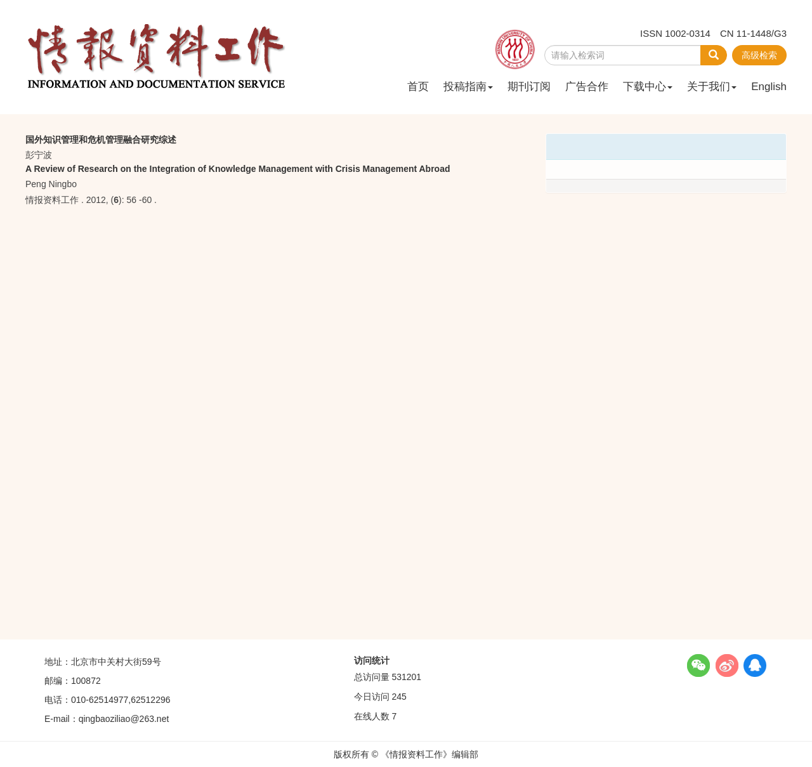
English (769, 87)
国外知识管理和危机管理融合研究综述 (100, 139)
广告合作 (586, 87)
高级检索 (759, 55)
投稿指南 (468, 87)
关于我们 (712, 87)
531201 (406, 677)
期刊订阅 (529, 87)
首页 (418, 87)
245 (398, 697)
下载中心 (647, 87)
